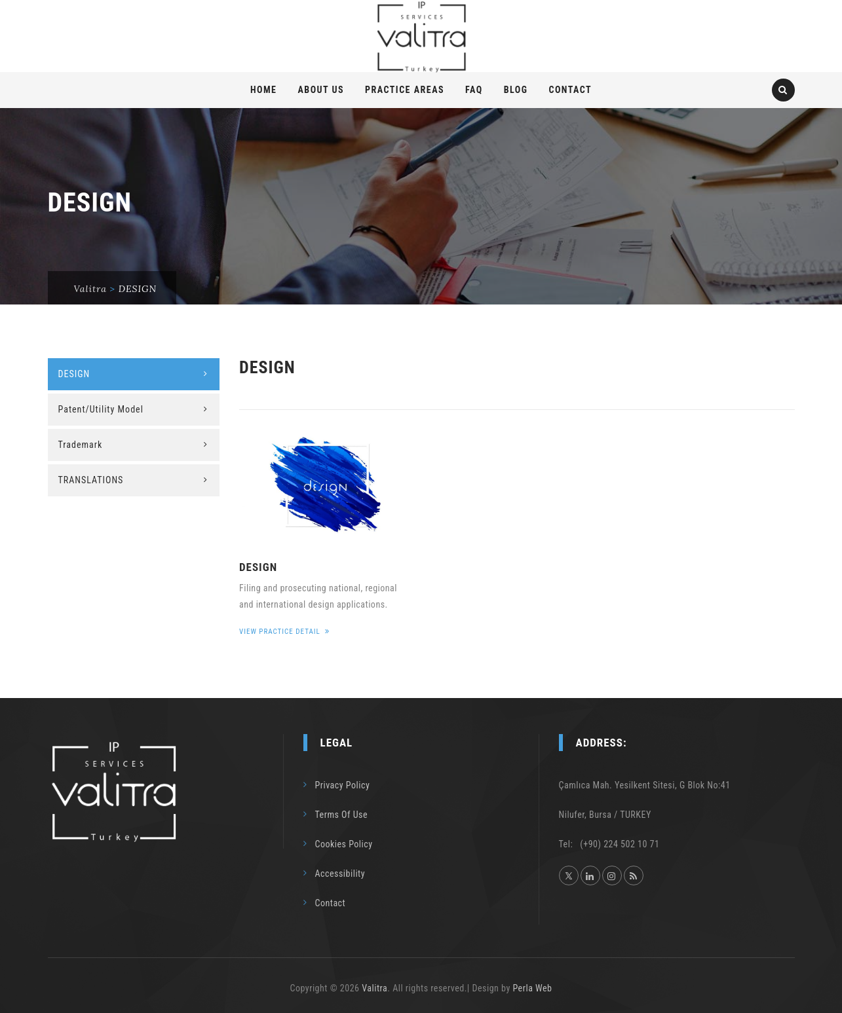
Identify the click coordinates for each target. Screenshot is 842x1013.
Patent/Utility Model (101, 409)
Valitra (374, 988)
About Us (320, 89)
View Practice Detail (284, 631)
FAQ (474, 89)
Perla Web (532, 988)
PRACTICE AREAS (404, 89)
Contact (570, 89)
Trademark (80, 444)
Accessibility (340, 873)
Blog (516, 89)
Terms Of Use (341, 814)
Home (263, 89)
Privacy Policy (342, 785)
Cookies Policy (344, 844)
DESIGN (258, 567)
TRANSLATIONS (91, 480)
